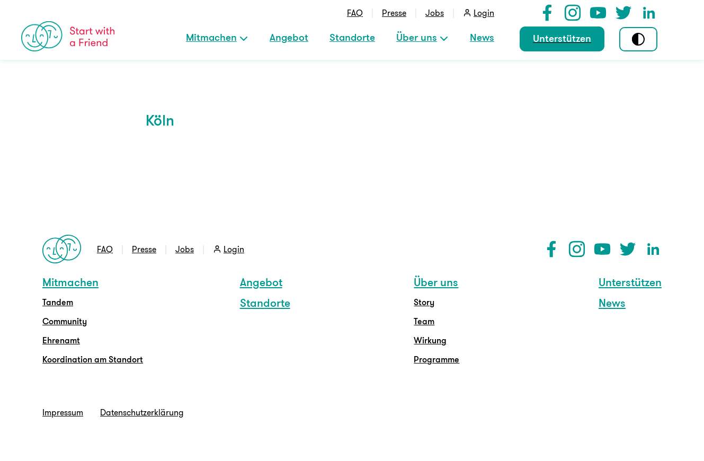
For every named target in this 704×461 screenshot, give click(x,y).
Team (424, 321)
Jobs (434, 12)
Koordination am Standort (92, 359)
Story (424, 302)
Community (64, 321)
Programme (436, 359)
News (482, 37)
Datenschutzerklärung (142, 412)
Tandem (57, 302)
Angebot (289, 37)
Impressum (62, 412)
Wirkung (430, 340)
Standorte (352, 37)
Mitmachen (211, 37)
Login (484, 12)
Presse (394, 12)
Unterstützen (562, 38)
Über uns (416, 37)
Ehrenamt (61, 340)
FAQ (355, 12)
